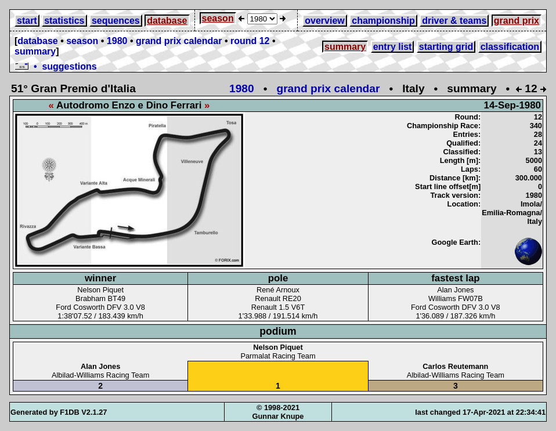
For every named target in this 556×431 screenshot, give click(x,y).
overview (324, 21)
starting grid (446, 47)
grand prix (516, 21)
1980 (117, 41)
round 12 (250, 41)
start (27, 21)
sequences (116, 21)
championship (383, 21)
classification (510, 47)
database (167, 21)
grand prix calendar (179, 41)
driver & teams (454, 21)
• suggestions (56, 66)
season (218, 18)
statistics (64, 21)
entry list (392, 47)
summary (35, 51)
